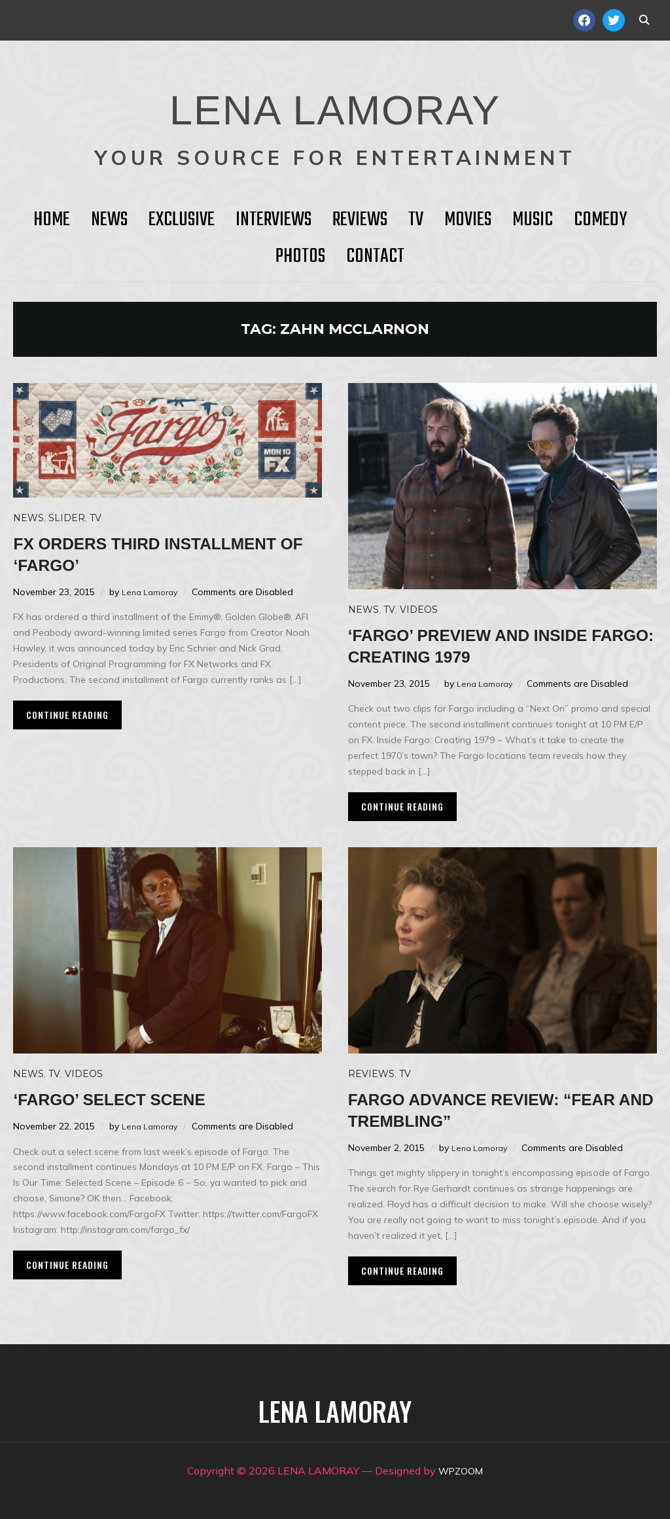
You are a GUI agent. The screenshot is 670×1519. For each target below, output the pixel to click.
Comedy (600, 220)
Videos (419, 609)
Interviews (273, 220)
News (109, 220)
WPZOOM (461, 1470)
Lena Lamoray (152, 592)
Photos (300, 256)
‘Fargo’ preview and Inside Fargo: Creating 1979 (495, 645)
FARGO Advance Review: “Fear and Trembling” (477, 1109)
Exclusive (182, 220)
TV (415, 220)
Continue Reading (67, 715)
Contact (375, 256)
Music (532, 220)
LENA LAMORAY (335, 101)
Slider (66, 518)
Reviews (359, 220)
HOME (51, 220)
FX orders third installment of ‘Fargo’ (141, 553)
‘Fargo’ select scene (131, 1098)
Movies (467, 220)
